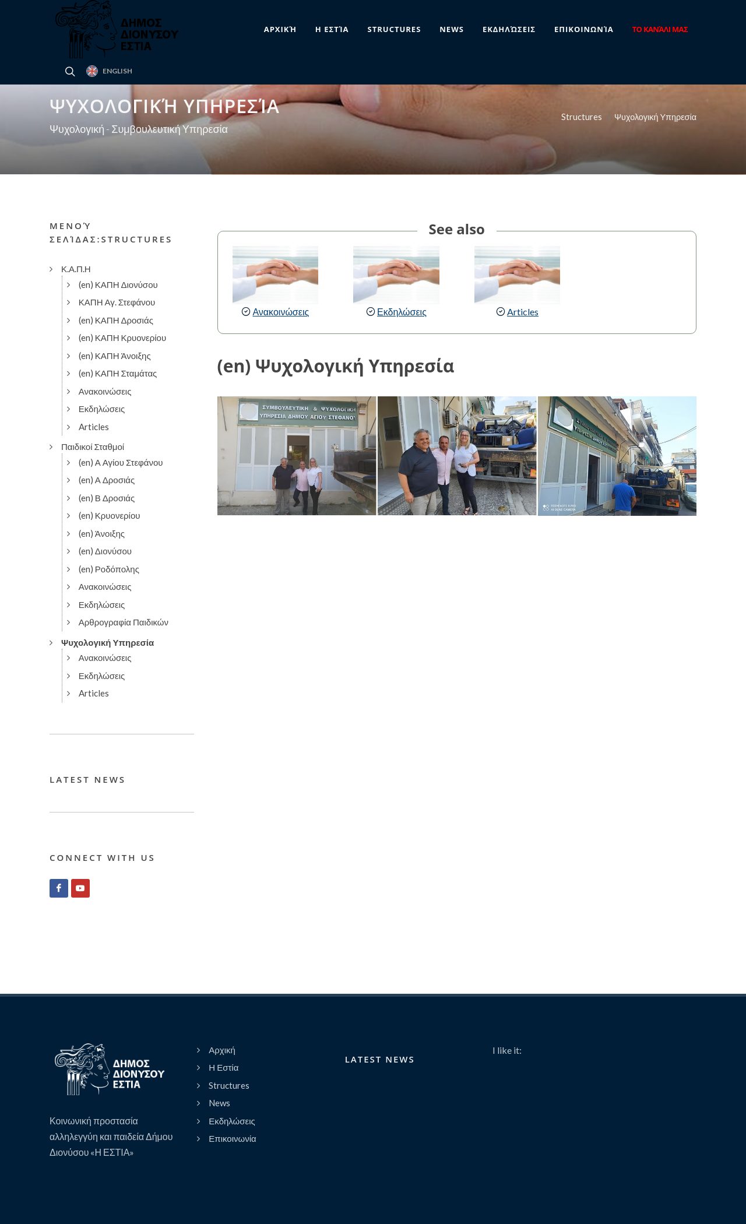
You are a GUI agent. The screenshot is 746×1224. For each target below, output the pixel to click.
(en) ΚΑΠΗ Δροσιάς (116, 320)
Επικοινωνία (232, 1138)
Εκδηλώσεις (402, 311)
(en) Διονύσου (105, 551)
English (109, 71)
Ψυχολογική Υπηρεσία (655, 117)
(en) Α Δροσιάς (107, 479)
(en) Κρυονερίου (109, 515)
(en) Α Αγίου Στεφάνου (121, 462)
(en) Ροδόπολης (109, 569)
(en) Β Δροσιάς (107, 498)
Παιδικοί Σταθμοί (92, 446)
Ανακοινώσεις (280, 311)
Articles (523, 311)
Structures (581, 117)
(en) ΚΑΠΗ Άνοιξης (115, 355)
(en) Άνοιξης (102, 533)
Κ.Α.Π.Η (76, 268)
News (219, 1103)
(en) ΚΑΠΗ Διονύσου (118, 284)
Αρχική (222, 1049)
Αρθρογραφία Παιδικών (123, 622)
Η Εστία (223, 1067)
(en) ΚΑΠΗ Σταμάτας (118, 373)
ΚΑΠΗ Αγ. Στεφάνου (117, 302)
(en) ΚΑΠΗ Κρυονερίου (122, 337)
